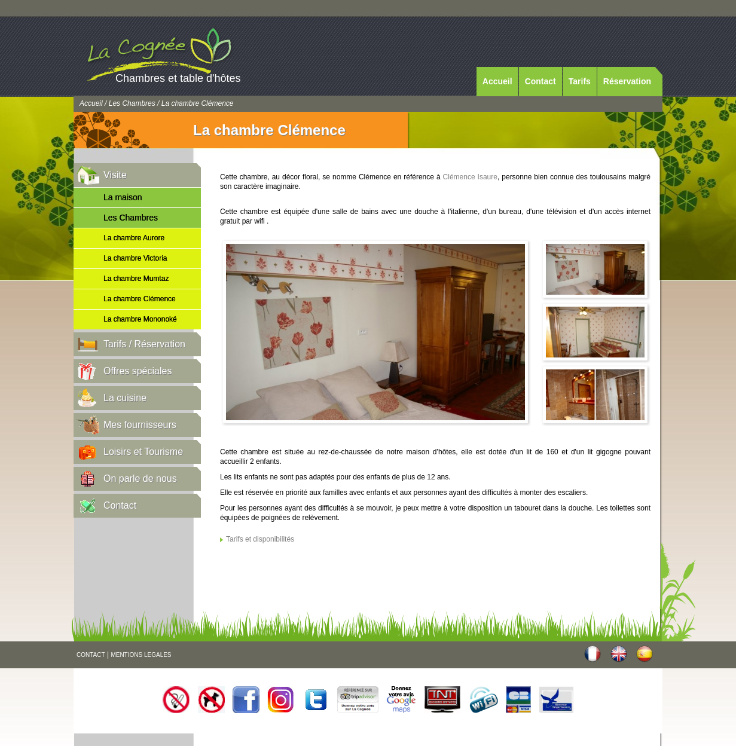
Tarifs (580, 81)
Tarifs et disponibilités (260, 539)
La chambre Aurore (133, 238)
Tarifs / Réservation (144, 344)
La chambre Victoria (135, 258)
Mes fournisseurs (139, 425)
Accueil (497, 81)
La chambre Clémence (139, 299)
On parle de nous (140, 478)
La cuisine (124, 398)
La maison (122, 197)
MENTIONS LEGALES (141, 655)
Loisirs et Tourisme (143, 452)
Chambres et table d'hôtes (178, 78)
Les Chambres (132, 103)
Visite (115, 175)
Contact (540, 81)
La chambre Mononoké (140, 319)
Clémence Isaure (470, 177)
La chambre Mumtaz (136, 278)
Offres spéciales (137, 371)
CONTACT (91, 655)
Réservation (627, 81)
